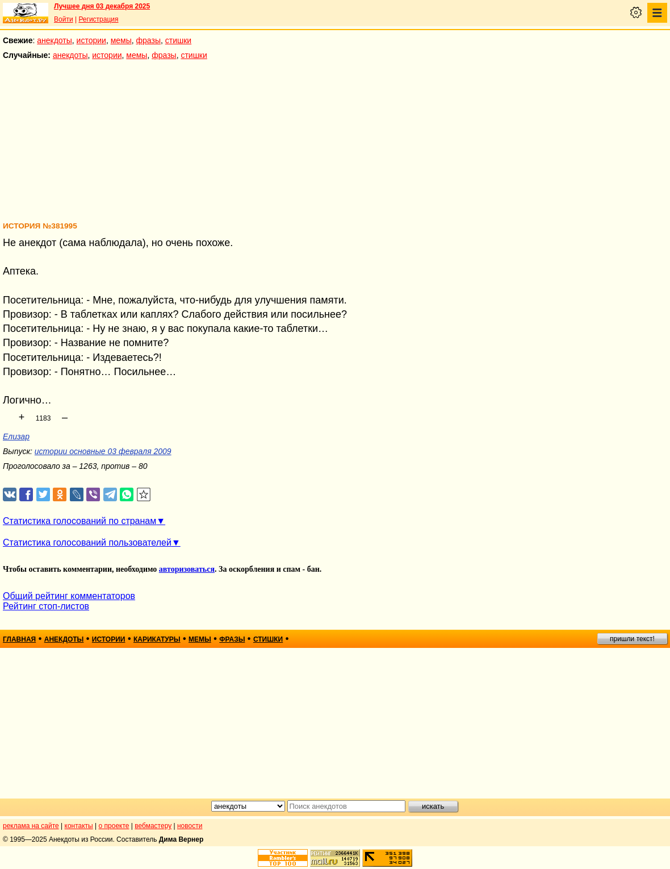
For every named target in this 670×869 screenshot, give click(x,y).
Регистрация (98, 19)
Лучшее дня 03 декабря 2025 (102, 6)
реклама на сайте (31, 826)
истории (91, 40)
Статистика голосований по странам (79, 521)
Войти (63, 19)
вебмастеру (153, 826)
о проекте (114, 826)
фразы (148, 40)
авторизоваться (187, 569)
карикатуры (157, 639)
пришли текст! (632, 639)
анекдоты (54, 40)
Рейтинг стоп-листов (46, 606)
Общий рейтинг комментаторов (69, 596)
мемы (121, 40)
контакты (79, 826)
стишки (178, 40)
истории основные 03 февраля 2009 (103, 451)
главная (19, 639)
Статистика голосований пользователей (87, 542)
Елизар (16, 436)
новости (189, 826)
